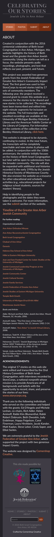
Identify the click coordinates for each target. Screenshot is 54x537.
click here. (38, 131)
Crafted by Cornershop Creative (27, 531)
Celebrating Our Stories (27, 7)
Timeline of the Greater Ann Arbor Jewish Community (24, 211)
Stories (21, 511)
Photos (32, 511)
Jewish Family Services (13, 282)
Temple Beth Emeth (11, 296)
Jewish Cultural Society (13, 278)
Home (11, 511)
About (26, 514)
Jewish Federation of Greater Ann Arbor (20, 287)
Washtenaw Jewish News (14, 305)
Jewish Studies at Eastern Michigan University (23, 291)
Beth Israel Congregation (14, 237)
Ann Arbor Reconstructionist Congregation (22, 233)
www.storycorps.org (14, 395)
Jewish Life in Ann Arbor (27, 16)
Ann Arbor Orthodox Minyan (15, 228)
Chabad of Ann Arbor (12, 242)
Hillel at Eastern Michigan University (19, 255)
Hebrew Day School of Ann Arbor (17, 250)
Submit (42, 511)
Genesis (6, 246)
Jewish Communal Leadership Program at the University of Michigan (23, 267)
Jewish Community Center (14, 273)
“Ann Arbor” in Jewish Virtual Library (33, 328)
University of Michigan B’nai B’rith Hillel (20, 300)
